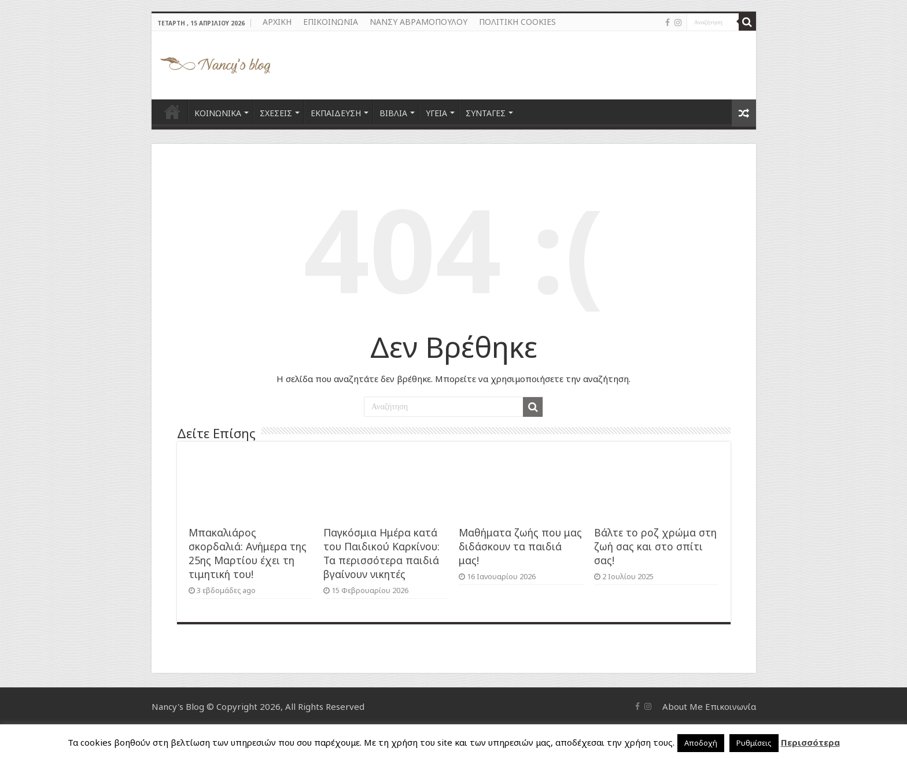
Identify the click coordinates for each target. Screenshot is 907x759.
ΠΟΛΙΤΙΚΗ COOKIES (517, 21)
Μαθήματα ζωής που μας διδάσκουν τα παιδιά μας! (520, 546)
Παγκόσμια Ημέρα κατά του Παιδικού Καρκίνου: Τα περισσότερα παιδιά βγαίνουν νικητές (381, 553)
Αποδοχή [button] (700, 743)
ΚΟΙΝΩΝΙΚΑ (217, 113)
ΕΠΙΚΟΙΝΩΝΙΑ (330, 21)
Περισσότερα (810, 742)
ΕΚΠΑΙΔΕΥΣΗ (336, 113)
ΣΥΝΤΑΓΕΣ (486, 113)
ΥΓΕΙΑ (436, 113)
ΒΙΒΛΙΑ (393, 113)
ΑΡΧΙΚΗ (277, 21)
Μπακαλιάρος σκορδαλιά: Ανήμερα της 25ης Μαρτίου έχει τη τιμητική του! (248, 553)
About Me (682, 706)
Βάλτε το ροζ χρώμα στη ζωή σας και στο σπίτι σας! (655, 546)
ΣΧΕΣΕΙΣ (276, 113)
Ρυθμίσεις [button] (754, 743)
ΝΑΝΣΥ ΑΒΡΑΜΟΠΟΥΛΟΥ (418, 21)
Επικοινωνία (730, 706)
